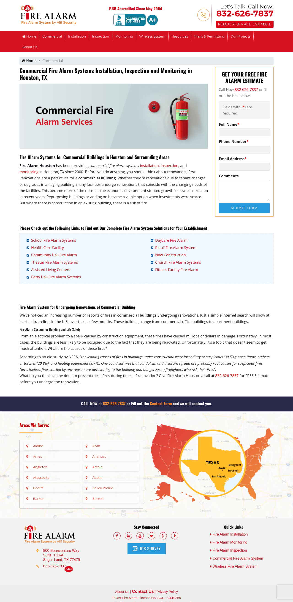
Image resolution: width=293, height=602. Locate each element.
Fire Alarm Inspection (228, 550)
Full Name (229, 124)
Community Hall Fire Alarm (54, 254)
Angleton (40, 467)
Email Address (233, 158)
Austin (97, 477)
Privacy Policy (167, 592)
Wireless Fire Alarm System (234, 566)
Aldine (38, 445)
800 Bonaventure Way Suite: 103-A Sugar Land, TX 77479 (61, 555)
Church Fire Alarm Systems (178, 262)
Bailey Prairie (102, 488)
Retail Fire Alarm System (175, 247)
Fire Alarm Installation (229, 534)
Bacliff (38, 488)
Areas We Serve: (34, 425)
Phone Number (233, 141)
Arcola (97, 467)
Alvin (96, 445)
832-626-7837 (245, 13)
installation (149, 165)
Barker (38, 498)
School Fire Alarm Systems (53, 240)
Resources (180, 36)
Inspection (100, 36)
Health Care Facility (47, 247)
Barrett (98, 498)
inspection (169, 165)
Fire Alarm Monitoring (228, 542)
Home (29, 36)
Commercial (52, 36)
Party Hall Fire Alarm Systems (56, 276)
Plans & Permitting (209, 36)
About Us (29, 47)
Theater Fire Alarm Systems (54, 262)
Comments (229, 175)
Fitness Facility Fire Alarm (176, 269)
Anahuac (99, 456)
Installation (77, 36)
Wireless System (152, 36)
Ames (37, 456)
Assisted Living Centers (50, 269)
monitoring (28, 171)
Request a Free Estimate (244, 24)
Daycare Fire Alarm (171, 240)
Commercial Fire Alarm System (236, 558)
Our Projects (240, 36)
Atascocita (41, 477)
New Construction (170, 254)
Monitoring (124, 36)
